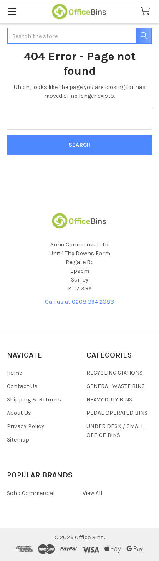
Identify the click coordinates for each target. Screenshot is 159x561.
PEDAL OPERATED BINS (117, 412)
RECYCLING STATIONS (114, 372)
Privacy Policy (25, 426)
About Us (19, 412)
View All (92, 493)
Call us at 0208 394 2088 (79, 301)
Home (14, 372)
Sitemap (18, 439)
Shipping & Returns (34, 399)
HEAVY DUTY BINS (109, 399)
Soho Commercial (31, 493)
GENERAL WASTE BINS (115, 386)
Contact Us (22, 386)
